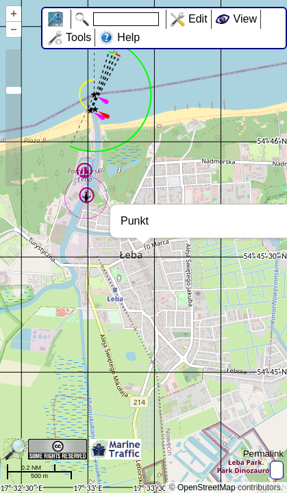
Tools (78, 37)
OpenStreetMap (206, 487)
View (245, 19)
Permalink (263, 453)
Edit (198, 19)
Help (128, 37)
